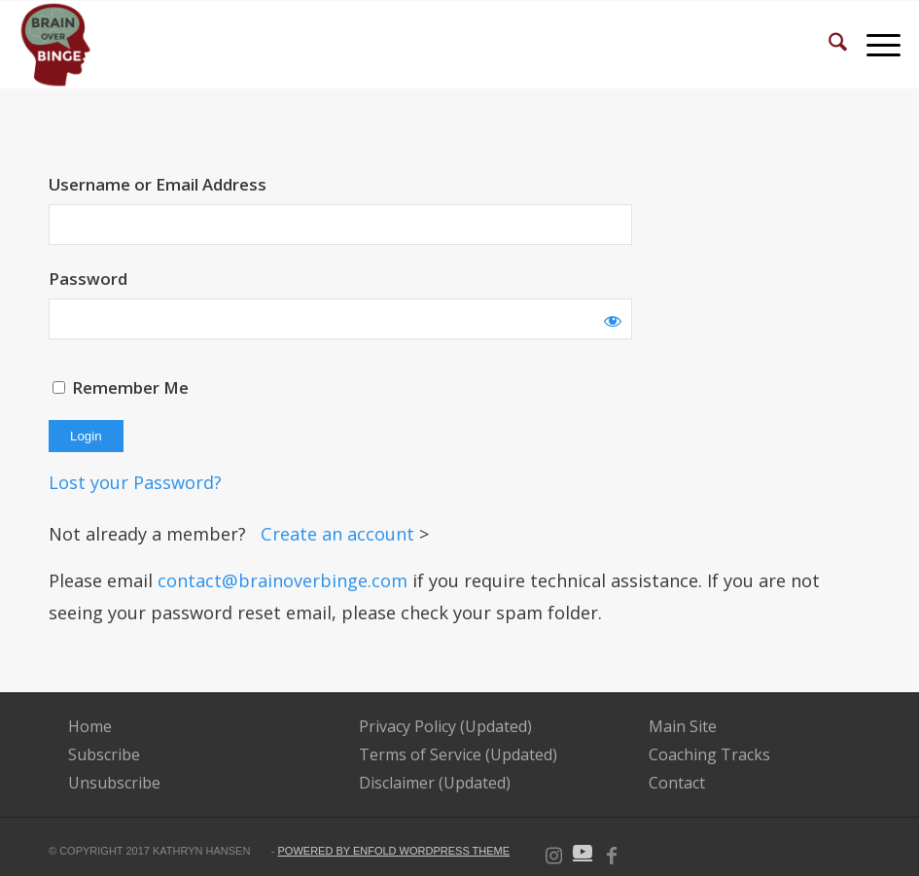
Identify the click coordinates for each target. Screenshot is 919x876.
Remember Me (121, 387)
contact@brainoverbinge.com (282, 580)
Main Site (683, 726)
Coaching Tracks (709, 754)
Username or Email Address (157, 184)
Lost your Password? (135, 482)
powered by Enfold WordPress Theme (394, 851)
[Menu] (874, 44)
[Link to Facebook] (611, 851)
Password (88, 278)
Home (90, 726)
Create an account (340, 533)
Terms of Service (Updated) (458, 754)
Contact (677, 782)
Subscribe (104, 754)
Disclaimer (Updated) (435, 782)
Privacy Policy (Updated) (445, 726)
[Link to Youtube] (582, 851)
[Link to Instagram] (553, 851)
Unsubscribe (114, 782)
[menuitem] (828, 44)
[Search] (828, 44)
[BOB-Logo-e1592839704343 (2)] (55, 44)
